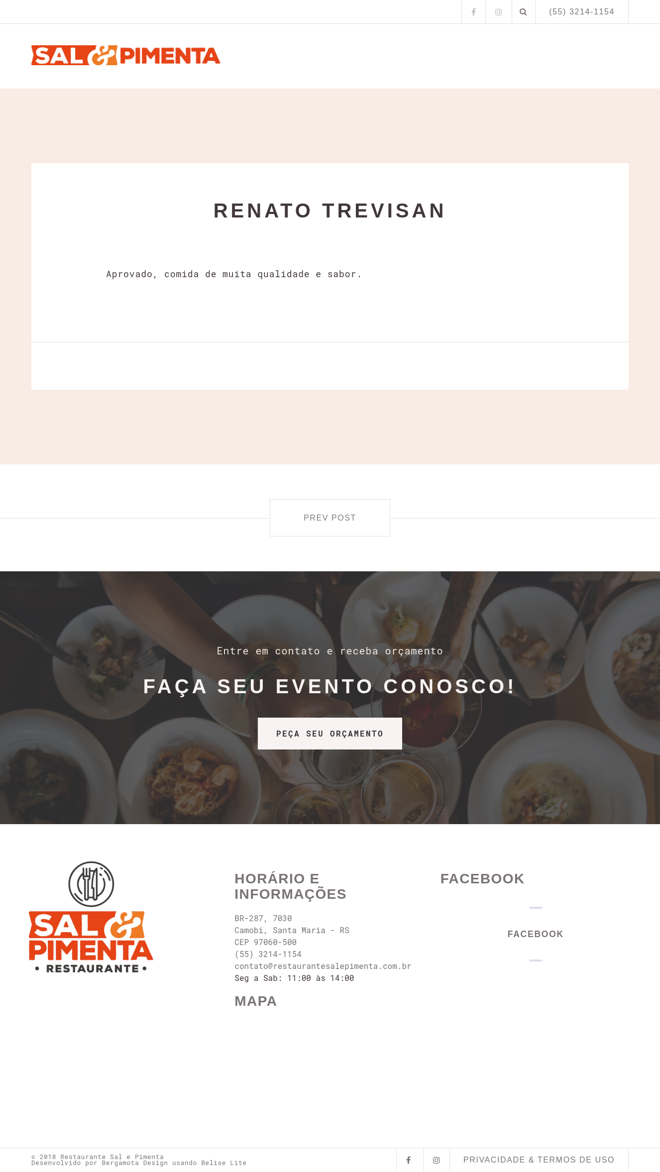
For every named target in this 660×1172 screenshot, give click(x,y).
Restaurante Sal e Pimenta (112, 1157)
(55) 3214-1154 (582, 11)
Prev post (330, 518)
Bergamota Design (135, 1163)
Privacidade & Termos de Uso (539, 1160)
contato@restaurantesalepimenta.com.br (322, 965)
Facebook (482, 878)
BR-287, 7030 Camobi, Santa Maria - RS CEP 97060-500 (291, 930)
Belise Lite (224, 1163)
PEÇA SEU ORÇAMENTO (330, 733)
